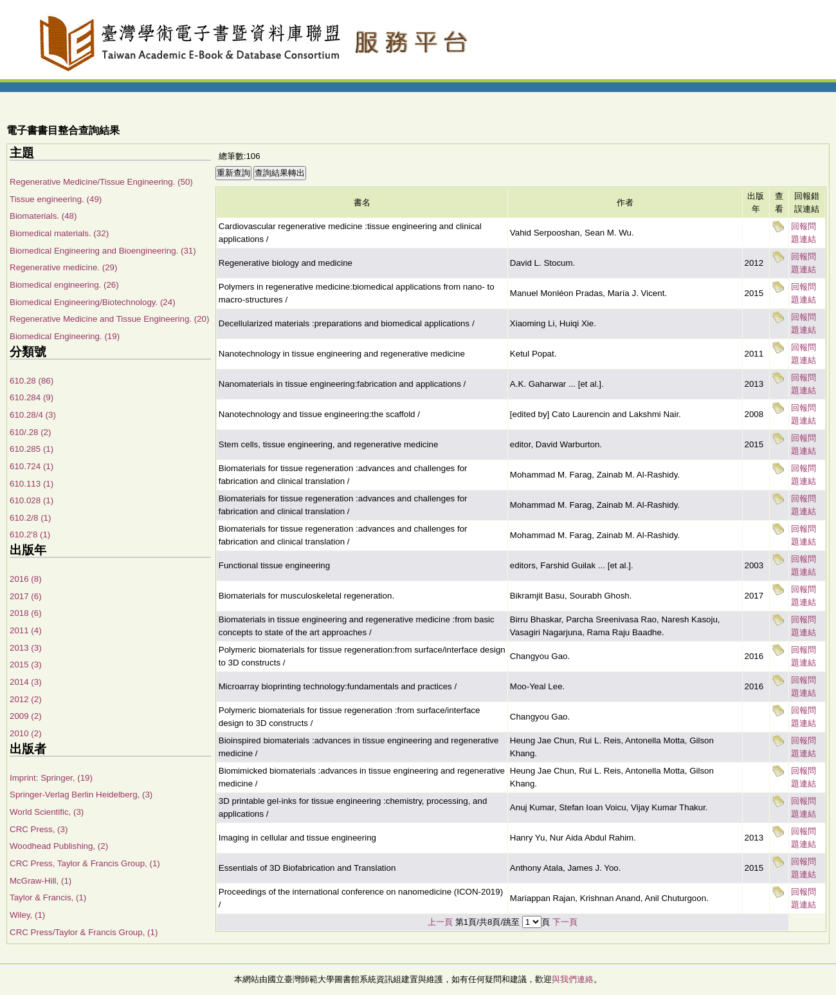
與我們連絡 (573, 979)
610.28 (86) (31, 381)
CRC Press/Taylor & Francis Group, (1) (84, 932)
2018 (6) (26, 613)
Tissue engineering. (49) (56, 199)
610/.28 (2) (30, 432)
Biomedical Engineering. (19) (65, 336)
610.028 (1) (31, 500)
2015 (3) (26, 664)
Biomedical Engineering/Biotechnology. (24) (93, 302)
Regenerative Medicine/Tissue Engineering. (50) (101, 182)
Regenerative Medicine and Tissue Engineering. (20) (109, 319)
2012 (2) (26, 699)
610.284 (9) (31, 397)
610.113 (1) (31, 483)
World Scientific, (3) (47, 812)
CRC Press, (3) (39, 829)
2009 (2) (26, 716)
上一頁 (440, 922)
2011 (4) (26, 630)
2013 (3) (26, 648)
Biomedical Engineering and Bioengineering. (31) (103, 251)
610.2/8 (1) (30, 518)
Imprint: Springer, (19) (51, 778)
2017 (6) (26, 596)
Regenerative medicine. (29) (63, 267)
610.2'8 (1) (30, 534)
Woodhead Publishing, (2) (59, 846)
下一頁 (564, 922)
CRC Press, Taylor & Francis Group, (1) (85, 863)
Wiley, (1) (27, 915)
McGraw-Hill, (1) (40, 881)
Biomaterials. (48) (43, 216)
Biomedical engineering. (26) (64, 285)
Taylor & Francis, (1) (48, 897)
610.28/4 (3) (33, 415)
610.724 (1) (31, 466)
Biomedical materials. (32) (59, 233)
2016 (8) (26, 579)
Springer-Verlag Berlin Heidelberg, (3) (81, 794)
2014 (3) (26, 682)
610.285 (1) (31, 449)
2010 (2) (26, 733)
